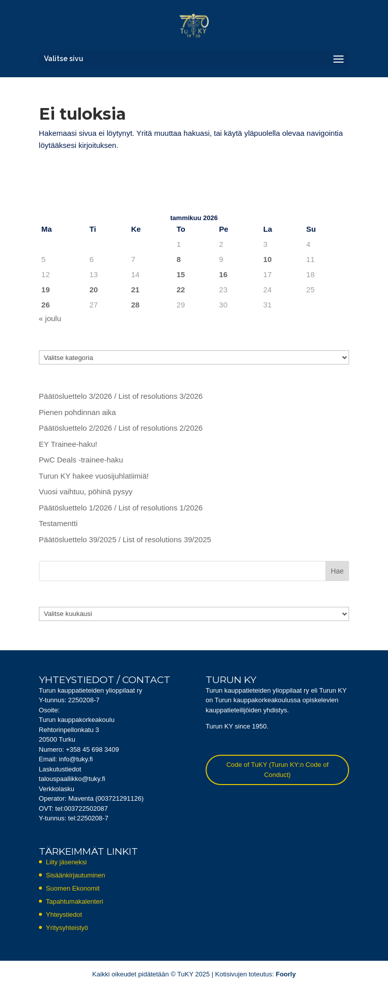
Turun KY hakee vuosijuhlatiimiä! (94, 476)
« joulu (50, 318)
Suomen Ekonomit (73, 888)
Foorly (286, 974)
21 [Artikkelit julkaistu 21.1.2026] (135, 289)
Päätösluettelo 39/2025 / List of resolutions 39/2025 (125, 539)
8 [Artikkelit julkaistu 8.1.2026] (179, 259)
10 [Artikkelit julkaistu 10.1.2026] (267, 259)
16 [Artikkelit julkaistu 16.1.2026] (223, 274)
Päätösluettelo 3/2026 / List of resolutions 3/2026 (121, 396)
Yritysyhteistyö (67, 927)
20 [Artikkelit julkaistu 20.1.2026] (93, 289)
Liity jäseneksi (66, 862)
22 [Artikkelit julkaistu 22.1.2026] (181, 289)
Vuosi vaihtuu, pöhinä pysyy (85, 491)
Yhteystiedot (64, 914)
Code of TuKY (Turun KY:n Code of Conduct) (277, 769)
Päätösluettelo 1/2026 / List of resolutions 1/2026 (121, 507)
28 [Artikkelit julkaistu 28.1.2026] (135, 304)
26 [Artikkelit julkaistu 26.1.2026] (45, 304)
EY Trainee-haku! (68, 444)
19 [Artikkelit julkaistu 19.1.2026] (45, 289)
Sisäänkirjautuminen (75, 875)
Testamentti (58, 523)
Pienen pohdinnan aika (77, 412)
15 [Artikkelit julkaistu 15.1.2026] (181, 274)
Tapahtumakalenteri (74, 901)
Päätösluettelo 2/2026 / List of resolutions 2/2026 (121, 428)
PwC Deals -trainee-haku (81, 459)
